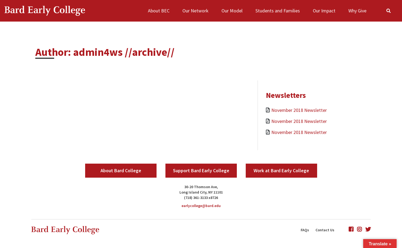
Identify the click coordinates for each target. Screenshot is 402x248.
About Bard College (120, 170)
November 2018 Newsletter (299, 110)
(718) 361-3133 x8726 (201, 197)
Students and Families (277, 11)
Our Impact (324, 11)
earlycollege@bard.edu (201, 205)
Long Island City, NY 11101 (201, 192)
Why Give (357, 11)
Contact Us (325, 230)
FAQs (305, 230)
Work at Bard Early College (281, 170)
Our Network (195, 11)
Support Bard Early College (201, 170)
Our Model (231, 11)
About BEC (158, 11)
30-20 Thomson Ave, (201, 186)
